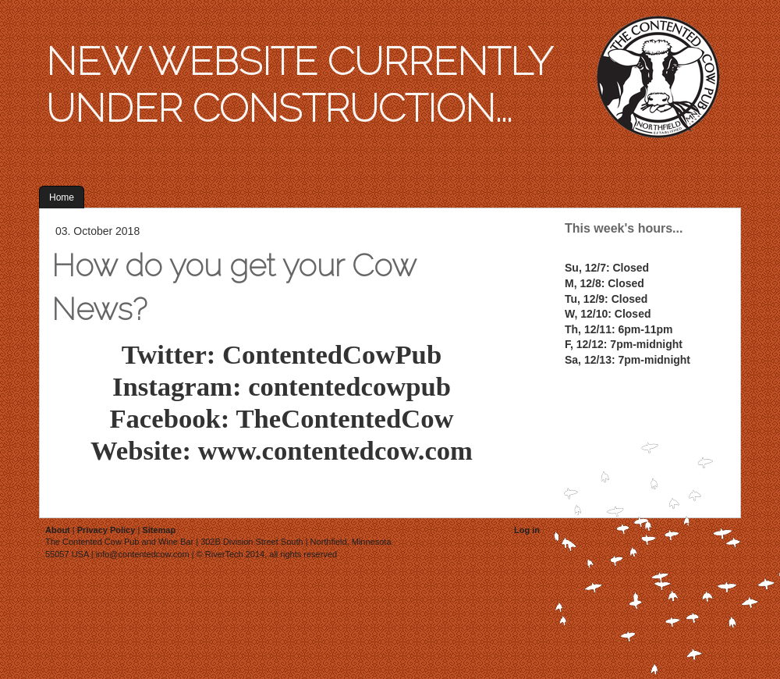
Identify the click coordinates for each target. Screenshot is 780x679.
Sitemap (159, 530)
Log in (527, 530)
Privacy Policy (106, 530)
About (57, 530)
